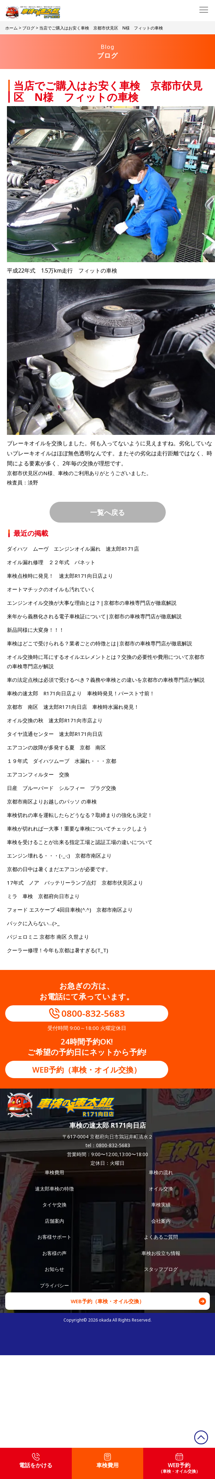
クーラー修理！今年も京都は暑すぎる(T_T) (57, 950)
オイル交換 (161, 1188)
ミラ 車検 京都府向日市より (43, 896)
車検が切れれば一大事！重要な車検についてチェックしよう (77, 828)
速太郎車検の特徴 (54, 1188)
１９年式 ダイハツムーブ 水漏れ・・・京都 (61, 760)
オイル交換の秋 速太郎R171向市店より (55, 720)
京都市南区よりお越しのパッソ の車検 (54, 801)
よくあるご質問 (161, 1236)
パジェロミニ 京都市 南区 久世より (48, 936)
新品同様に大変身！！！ (35, 629)
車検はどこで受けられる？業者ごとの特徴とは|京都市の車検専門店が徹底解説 (99, 643)
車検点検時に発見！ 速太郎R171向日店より (60, 575)
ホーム (11, 28)
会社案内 (161, 1221)
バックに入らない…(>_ (33, 923)
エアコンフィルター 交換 (38, 774)
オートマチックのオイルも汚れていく (51, 589)
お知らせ (54, 1269)
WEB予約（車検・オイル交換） (86, 1069)
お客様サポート (54, 1236)
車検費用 (54, 1172)
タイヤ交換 (54, 1204)
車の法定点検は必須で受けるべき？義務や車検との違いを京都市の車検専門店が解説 (106, 679)
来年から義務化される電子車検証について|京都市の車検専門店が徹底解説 (94, 616)
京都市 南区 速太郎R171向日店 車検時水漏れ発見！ (73, 706)
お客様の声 (54, 1253)
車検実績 (161, 1204)
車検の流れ (161, 1172)
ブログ (28, 28)
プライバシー (54, 1285)
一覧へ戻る (107, 512)
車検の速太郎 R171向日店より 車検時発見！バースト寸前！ (81, 693)
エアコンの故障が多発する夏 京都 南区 (56, 747)
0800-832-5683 (93, 1013)
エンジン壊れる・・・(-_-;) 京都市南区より (59, 855)
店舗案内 (54, 1221)
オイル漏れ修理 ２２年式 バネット (51, 562)
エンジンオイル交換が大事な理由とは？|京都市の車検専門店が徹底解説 (92, 602)
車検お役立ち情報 (160, 1253)
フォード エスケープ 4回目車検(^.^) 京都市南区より (70, 909)
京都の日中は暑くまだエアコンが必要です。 (59, 869)
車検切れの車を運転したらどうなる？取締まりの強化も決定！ (80, 814)
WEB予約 (179, 1463)
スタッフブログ (161, 1269)
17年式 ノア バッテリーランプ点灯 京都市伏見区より (75, 882)
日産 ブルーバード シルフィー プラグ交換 (61, 787)
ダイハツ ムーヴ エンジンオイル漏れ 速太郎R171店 (73, 548)
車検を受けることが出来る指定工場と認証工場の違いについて (80, 842)
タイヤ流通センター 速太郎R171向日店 (55, 733)
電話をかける (35, 1461)
